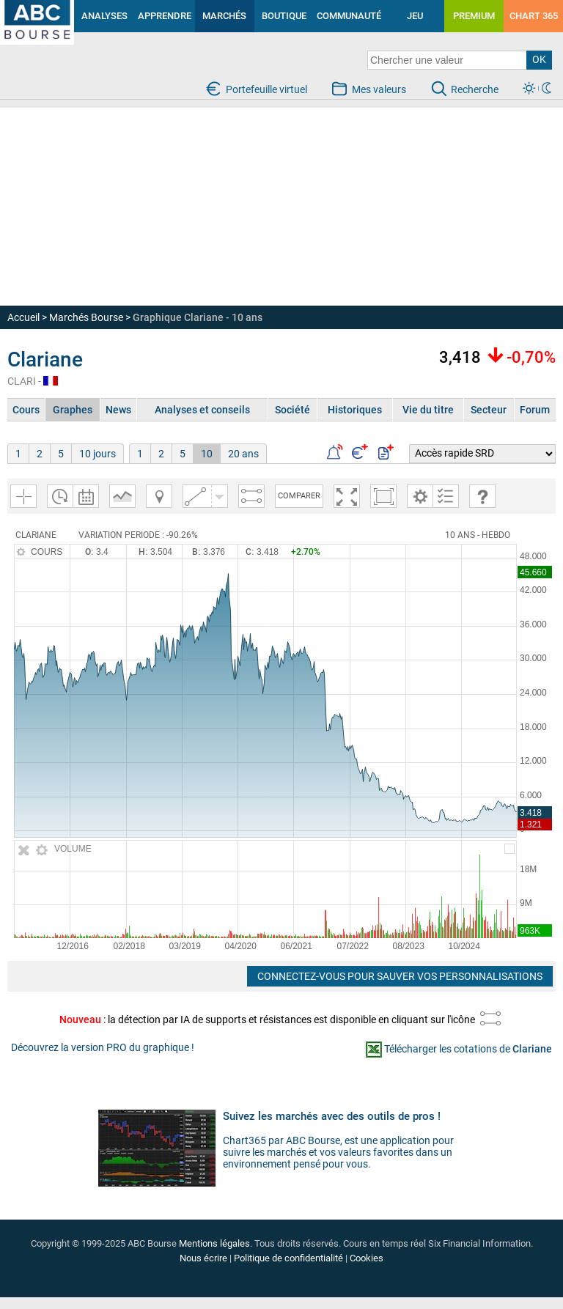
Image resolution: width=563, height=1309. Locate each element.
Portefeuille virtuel (266, 89)
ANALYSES (104, 15)
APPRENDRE (164, 15)
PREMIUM (474, 15)
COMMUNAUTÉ (349, 15)
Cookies (366, 1258)
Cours (26, 410)
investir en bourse (23, 11)
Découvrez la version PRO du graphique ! (102, 1047)
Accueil (23, 317)
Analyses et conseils (202, 410)
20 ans (243, 454)
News (118, 410)
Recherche (474, 89)
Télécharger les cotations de (468, 1049)
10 (207, 454)
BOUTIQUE (284, 15)
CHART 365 (533, 15)
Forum (535, 410)
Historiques (355, 410)
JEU (415, 15)
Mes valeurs (379, 89)
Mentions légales (214, 1243)
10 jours (97, 454)
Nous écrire (203, 1258)
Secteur (489, 410)
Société (292, 410)
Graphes (72, 410)
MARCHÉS (224, 15)
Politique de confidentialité (288, 1258)
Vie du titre (428, 410)
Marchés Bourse (86, 317)
